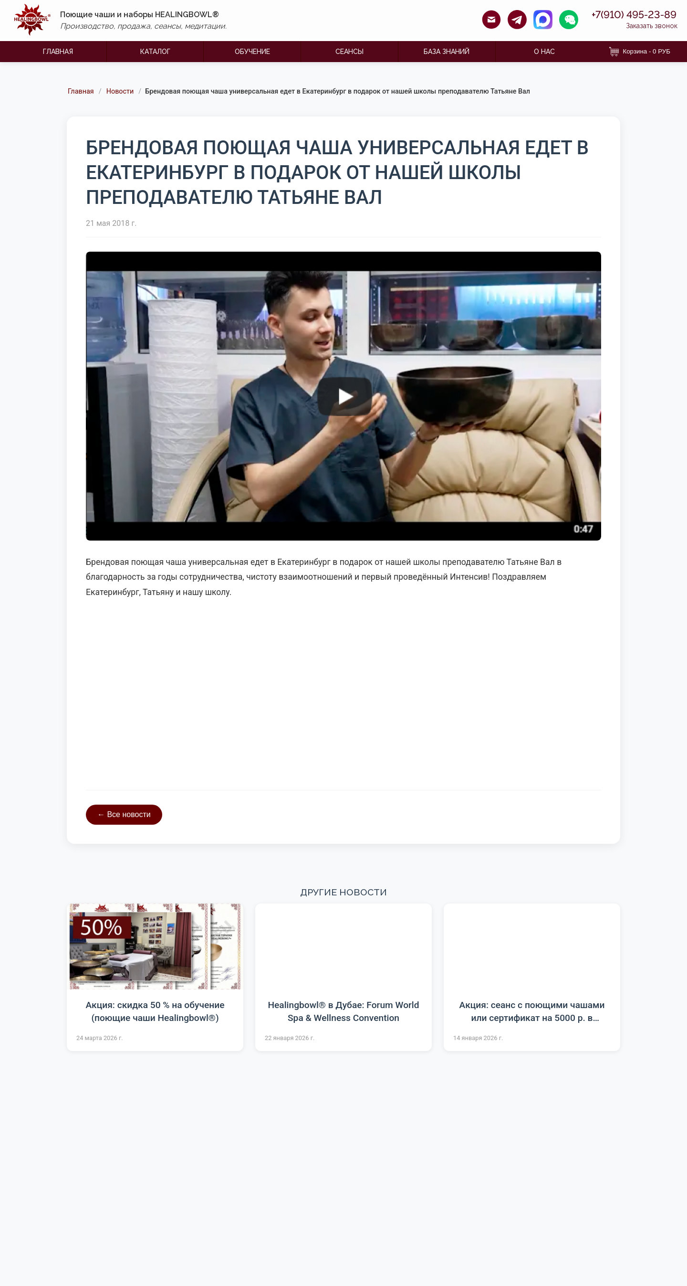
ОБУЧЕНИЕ (252, 51)
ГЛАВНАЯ (58, 51)
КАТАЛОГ (155, 51)
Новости (120, 91)
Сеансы (349, 51)
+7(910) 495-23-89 (627, 15)
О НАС (544, 51)
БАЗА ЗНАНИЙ (446, 51)
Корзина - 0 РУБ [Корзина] (639, 51)
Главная (81, 91)
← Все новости (124, 814)
